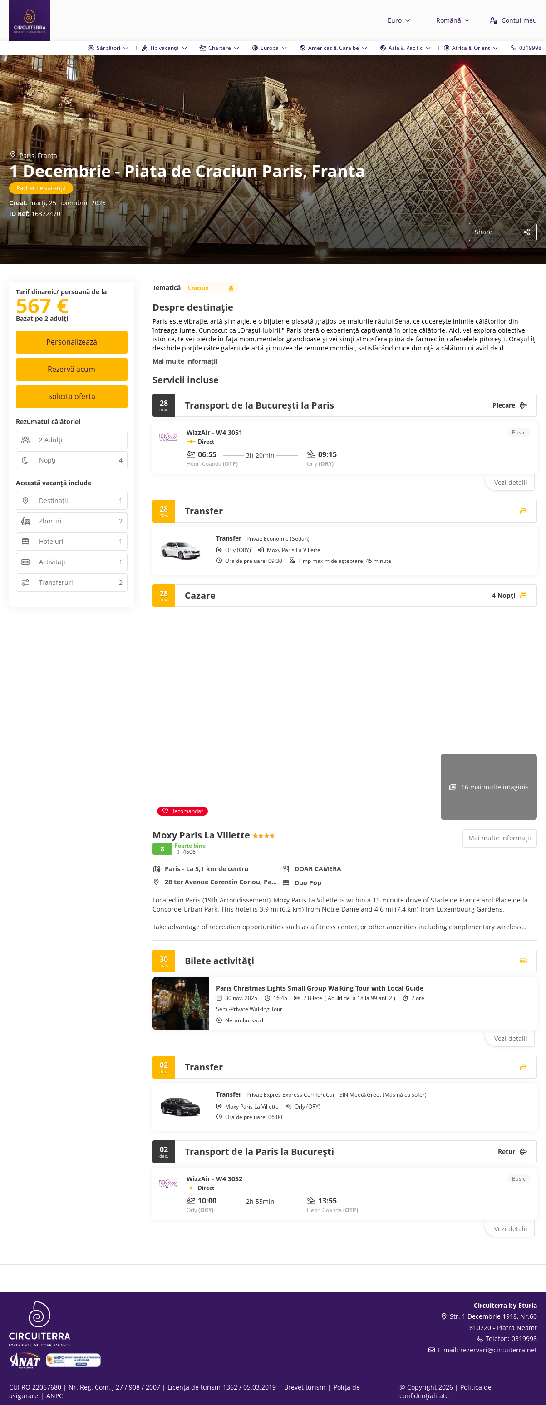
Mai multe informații (184, 361)
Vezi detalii (510, 482)
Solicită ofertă (71, 396)
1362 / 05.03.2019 (249, 1387)
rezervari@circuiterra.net (498, 1350)
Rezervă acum (71, 369)
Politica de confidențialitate (445, 1391)
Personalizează (71, 342)
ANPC (54, 1395)
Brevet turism (304, 1387)
